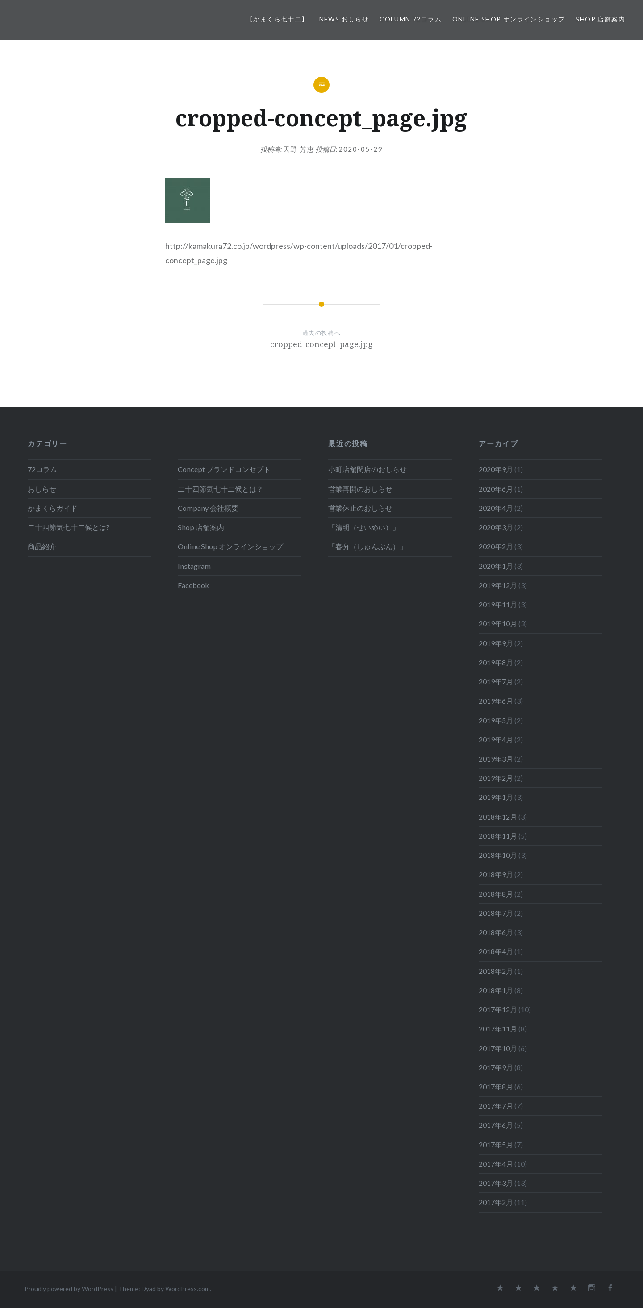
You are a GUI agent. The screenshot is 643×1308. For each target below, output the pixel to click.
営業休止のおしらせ (360, 508)
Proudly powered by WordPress (69, 1288)
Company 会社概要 (208, 508)
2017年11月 (498, 1028)
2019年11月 (498, 604)
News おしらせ (344, 19)
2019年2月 (496, 778)
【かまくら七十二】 (277, 19)
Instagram (194, 566)
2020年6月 (496, 488)
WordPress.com (187, 1288)
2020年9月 (496, 469)
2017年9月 (496, 1067)
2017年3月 (496, 1183)
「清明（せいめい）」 (364, 527)
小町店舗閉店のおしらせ (367, 469)
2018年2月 (496, 971)
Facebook (193, 585)
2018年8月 (496, 894)
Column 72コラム (411, 19)
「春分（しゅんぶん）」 (367, 546)
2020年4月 (496, 508)
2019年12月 (498, 585)
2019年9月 (496, 643)
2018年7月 (496, 913)
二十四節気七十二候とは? (68, 527)
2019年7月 (496, 681)
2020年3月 (496, 527)
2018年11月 (498, 836)
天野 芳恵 (299, 149)
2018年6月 (496, 932)
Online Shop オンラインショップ (508, 19)
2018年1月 (496, 990)
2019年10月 (498, 623)
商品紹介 (42, 546)
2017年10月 (498, 1048)
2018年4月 (496, 951)
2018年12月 (498, 816)
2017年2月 (496, 1202)
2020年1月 (496, 566)
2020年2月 (496, 546)
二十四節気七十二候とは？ (220, 488)
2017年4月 (496, 1163)
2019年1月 (496, 797)
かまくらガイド (53, 508)
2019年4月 (496, 739)
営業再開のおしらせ (360, 488)
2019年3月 (496, 758)
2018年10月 (498, 855)
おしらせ (42, 488)
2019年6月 (496, 700)
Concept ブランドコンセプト (224, 469)
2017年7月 (496, 1105)
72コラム (42, 469)
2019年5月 (496, 720)
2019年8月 (496, 662)
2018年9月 (496, 874)
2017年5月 (496, 1144)
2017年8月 (496, 1086)
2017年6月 (496, 1125)
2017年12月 (498, 1009)
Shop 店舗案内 (600, 19)
